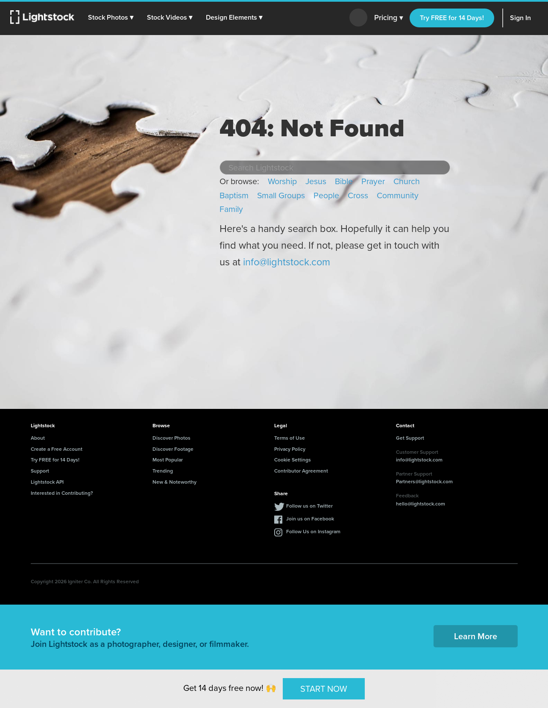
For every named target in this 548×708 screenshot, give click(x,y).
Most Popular (167, 459)
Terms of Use (289, 437)
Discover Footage (172, 448)
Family (231, 209)
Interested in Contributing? (62, 492)
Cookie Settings (292, 459)
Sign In (520, 18)
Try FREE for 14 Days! (452, 18)
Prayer (373, 181)
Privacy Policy (289, 448)
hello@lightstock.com (420, 503)
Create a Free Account (56, 448)
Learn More (475, 636)
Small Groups (281, 195)
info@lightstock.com (286, 262)
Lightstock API (47, 481)
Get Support (410, 437)
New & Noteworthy (174, 481)
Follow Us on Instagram (313, 531)
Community (398, 195)
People (326, 195)
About (38, 437)
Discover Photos (171, 437)
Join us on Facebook (310, 518)
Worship (282, 181)
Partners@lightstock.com (424, 481)
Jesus (315, 181)
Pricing (388, 18)
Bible (344, 181)
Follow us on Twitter (309, 505)
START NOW (323, 688)
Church (406, 181)
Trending (162, 470)
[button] (110, 17)
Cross (358, 195)
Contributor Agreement (301, 470)
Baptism (234, 195)
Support (40, 470)
